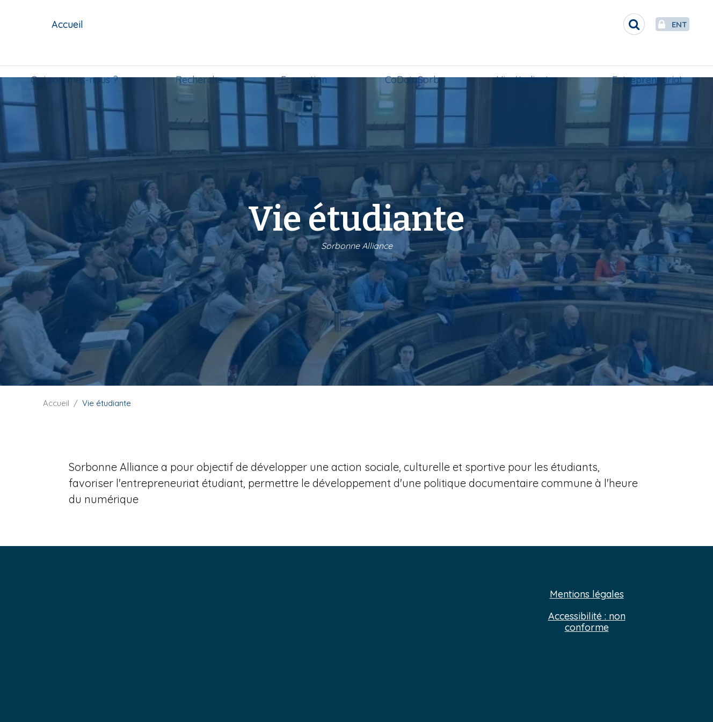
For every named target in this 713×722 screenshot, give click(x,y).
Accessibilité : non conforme (586, 622)
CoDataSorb (411, 62)
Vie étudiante (523, 62)
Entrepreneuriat (643, 62)
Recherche (201, 62)
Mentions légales (587, 594)
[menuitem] (78, 62)
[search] (609, 24)
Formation (305, 62)
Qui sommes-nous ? (78, 62)
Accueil (56, 403)
